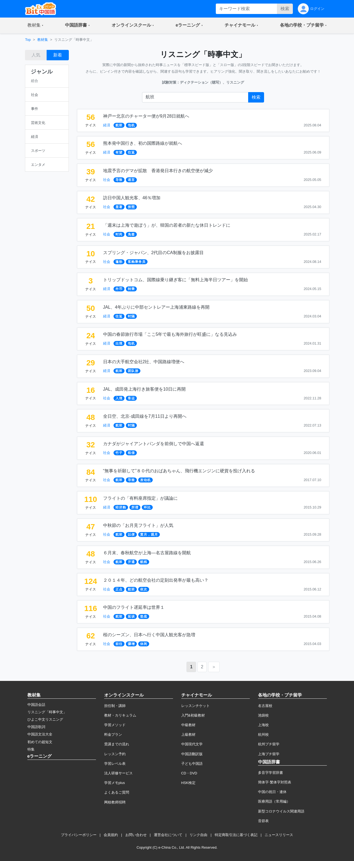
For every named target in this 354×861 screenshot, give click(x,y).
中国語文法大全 (39, 734)
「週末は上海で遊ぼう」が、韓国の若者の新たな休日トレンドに (166, 225)
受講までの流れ (116, 744)
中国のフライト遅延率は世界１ (134, 607)
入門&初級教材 (193, 715)
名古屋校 (265, 706)
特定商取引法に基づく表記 (236, 835)
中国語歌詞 (36, 727)
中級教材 (188, 725)
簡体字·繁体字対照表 (274, 782)
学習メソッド (115, 725)
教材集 (42, 40)
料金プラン (113, 734)
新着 (57, 55)
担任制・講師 (115, 706)
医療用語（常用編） (274, 801)
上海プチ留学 (268, 754)
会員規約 (111, 835)
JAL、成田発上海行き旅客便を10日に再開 (144, 389)
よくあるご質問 (116, 792)
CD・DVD (189, 773)
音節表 (263, 821)
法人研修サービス (118, 773)
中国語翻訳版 (192, 754)
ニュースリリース (279, 835)
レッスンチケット (195, 706)
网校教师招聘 (115, 802)
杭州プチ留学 (268, 744)
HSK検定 (188, 783)
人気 (36, 55)
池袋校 (263, 715)
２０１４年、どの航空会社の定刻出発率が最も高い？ (155, 580)
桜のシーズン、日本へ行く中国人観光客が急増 (149, 634)
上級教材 (188, 734)
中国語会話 (36, 705)
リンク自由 (198, 835)
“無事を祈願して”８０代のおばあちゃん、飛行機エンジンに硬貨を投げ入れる (179, 470)
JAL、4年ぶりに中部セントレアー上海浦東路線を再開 (156, 307)
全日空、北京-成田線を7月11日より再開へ (144, 416)
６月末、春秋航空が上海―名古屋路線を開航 (147, 552)
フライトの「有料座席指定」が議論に (140, 498)
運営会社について (168, 835)
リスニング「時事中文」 (47, 712)
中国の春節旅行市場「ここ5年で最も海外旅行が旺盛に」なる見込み (170, 334)
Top (28, 40)
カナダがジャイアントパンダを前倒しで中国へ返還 (153, 443)
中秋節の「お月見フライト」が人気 (138, 525)
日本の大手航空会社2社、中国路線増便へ (144, 361)
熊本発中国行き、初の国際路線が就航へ (142, 143)
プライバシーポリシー (79, 835)
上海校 (263, 725)
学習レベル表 (115, 763)
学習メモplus (114, 783)
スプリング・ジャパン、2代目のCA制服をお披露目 (153, 252)
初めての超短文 (39, 742)
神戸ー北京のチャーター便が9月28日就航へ (146, 116)
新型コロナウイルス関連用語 (281, 811)
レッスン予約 (115, 754)
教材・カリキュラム (120, 715)
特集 (31, 749)
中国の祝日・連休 (272, 792)
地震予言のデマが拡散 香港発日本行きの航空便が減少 (158, 170)
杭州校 (263, 734)
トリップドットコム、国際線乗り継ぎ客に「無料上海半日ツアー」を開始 (175, 279)
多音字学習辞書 (270, 773)
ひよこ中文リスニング (45, 719)
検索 (285, 8)
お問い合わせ (136, 835)
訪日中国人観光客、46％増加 (132, 197)
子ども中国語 (192, 763)
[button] (35, 25)
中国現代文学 (192, 744)
